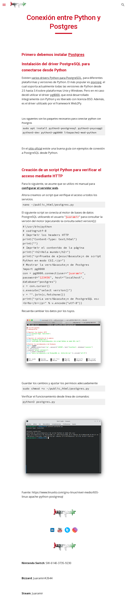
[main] (63, 23)
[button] (4, 4)
